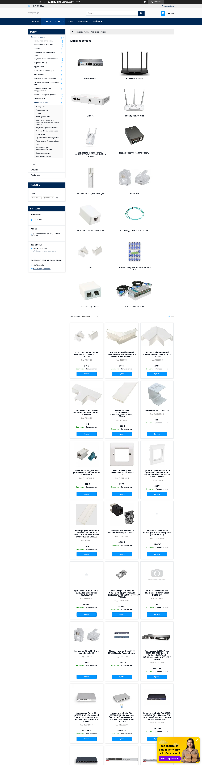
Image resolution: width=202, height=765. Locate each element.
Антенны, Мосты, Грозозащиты (86, 157)
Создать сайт (67, 2)
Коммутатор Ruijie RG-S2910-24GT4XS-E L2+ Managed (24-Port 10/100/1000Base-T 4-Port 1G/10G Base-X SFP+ (157, 644)
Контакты (83, 21)
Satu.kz (112, 759)
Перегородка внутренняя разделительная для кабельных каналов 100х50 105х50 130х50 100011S (86, 461)
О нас (70, 21)
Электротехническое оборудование (42, 89)
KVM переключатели (121, 234)
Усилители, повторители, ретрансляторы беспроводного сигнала (122, 117)
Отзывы (34, 170)
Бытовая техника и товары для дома (46, 83)
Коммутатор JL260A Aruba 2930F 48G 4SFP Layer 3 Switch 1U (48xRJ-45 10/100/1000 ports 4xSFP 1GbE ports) (157, 583)
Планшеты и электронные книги (44, 54)
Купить (86, 301)
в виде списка (172, 244)
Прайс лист (98, 21)
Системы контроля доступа (45, 95)
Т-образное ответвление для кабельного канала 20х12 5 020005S (86, 340)
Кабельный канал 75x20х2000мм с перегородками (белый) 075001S (121, 341)
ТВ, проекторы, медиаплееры (46, 59)
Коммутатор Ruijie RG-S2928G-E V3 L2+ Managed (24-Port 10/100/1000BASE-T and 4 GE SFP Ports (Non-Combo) (86, 645)
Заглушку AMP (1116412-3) (157, 338)
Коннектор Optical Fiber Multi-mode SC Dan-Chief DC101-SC (157, 520)
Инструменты (39, 99)
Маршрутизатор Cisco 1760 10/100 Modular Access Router (122, 580)
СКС (122, 195)
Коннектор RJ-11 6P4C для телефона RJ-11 (86, 580)
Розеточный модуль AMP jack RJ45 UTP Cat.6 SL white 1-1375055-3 (86, 400)
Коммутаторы (86, 79)
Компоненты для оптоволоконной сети (157, 196)
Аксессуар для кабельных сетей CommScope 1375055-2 (121, 459)
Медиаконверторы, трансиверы (157, 117)
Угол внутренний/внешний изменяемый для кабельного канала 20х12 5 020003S (122, 282)
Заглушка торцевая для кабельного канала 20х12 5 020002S (86, 282)
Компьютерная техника (43, 41)
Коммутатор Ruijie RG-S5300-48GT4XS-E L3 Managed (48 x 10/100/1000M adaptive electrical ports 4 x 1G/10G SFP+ (157, 707)
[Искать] (141, 13)
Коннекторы (122, 157)
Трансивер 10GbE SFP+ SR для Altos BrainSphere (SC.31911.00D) (86, 520)
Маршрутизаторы (122, 79)
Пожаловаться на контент (106, 761)
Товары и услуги (52, 21)
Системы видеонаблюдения (45, 78)
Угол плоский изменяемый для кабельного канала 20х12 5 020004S (157, 282)
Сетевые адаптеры (86, 234)
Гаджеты (37, 49)
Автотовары (39, 74)
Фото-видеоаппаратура (44, 71)
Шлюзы (157, 79)
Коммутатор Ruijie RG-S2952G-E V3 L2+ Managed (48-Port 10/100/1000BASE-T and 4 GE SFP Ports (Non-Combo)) (122, 645)
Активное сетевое (41, 102)
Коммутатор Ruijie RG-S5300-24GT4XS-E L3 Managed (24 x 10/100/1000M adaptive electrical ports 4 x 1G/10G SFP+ (122, 707)
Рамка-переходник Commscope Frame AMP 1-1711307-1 (122, 400)
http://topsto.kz (38, 265)
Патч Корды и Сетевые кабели (86, 196)
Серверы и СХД (40, 63)
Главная (35, 21)
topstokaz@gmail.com (41, 269)
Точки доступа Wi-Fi (86, 116)
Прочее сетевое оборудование (157, 157)
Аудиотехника (39, 67)
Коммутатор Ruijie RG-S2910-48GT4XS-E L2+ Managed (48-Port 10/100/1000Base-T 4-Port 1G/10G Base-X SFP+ (87, 706)
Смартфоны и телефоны (44, 45)
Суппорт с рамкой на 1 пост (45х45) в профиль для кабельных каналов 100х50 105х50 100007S (157, 401)
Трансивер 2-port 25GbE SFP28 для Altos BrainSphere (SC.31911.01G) (157, 460)
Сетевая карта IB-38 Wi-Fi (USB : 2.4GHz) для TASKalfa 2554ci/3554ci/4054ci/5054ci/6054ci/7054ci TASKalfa (122, 521)
